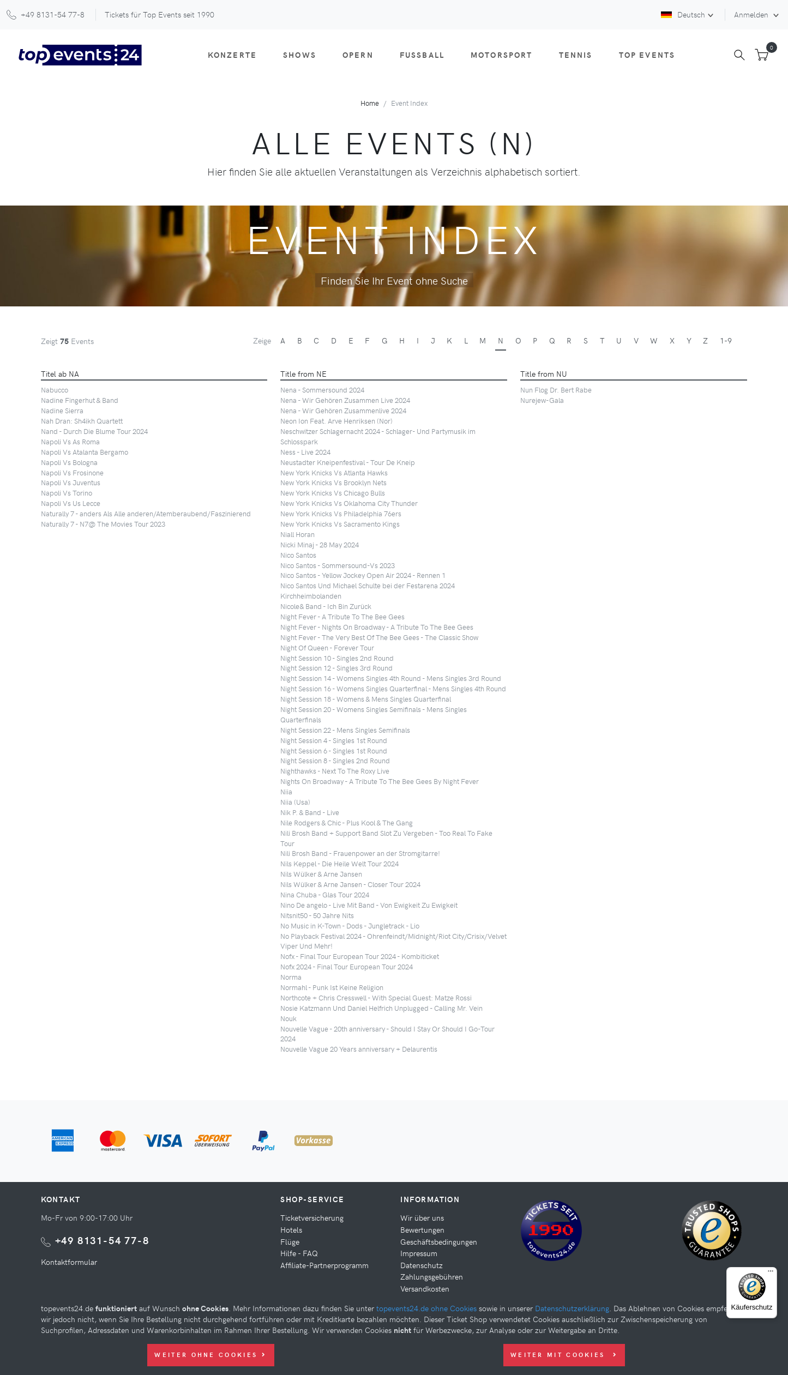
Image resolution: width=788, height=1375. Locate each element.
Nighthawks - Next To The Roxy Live (334, 770)
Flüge (289, 1241)
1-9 (726, 340)
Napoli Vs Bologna (69, 462)
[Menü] (770, 1273)
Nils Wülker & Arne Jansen (321, 873)
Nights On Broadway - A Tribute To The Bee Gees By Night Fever (379, 781)
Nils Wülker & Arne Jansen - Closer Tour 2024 (350, 884)
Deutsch (683, 14)
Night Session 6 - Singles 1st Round (333, 750)
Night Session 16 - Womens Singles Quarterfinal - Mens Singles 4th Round (393, 688)
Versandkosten (424, 1288)
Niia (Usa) (295, 801)
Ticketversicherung (312, 1217)
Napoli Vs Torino (66, 492)
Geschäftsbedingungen (438, 1241)
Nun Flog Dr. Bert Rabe (556, 389)
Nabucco (54, 389)
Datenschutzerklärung (572, 1307)
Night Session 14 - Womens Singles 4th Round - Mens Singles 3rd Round (390, 678)
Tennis (576, 54)
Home (369, 102)
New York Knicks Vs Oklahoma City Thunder (349, 503)
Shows (299, 54)
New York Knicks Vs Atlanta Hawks (334, 472)
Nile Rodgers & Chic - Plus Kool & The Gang (346, 822)
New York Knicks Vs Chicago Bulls (332, 492)
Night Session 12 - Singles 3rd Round (336, 667)
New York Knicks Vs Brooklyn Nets (333, 482)
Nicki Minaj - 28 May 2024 (319, 544)
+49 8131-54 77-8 (102, 1240)
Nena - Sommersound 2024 (322, 389)
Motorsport (502, 54)
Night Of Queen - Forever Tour (327, 647)
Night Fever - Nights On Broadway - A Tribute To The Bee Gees (376, 626)
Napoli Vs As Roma (70, 441)
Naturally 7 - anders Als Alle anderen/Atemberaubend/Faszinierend (146, 513)
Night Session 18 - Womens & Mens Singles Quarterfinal (365, 698)
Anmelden (752, 14)
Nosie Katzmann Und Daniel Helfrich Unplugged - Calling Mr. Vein (381, 1007)
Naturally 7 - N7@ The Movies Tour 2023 (103, 523)
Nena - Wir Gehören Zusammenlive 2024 (343, 410)
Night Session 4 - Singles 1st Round (333, 740)
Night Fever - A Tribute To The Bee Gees (342, 616)
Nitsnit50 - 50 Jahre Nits (317, 915)
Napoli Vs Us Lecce (70, 503)
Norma (291, 976)
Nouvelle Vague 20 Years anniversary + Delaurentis (358, 1048)
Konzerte (232, 54)
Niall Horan (297, 534)
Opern (358, 54)
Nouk (288, 1018)
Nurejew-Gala (542, 400)
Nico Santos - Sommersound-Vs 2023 (337, 565)
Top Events (647, 54)
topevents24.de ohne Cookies (426, 1307)
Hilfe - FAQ (299, 1252)
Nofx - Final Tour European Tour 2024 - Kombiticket (359, 956)
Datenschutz (421, 1264)
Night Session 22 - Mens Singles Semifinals (345, 729)
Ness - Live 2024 (305, 451)
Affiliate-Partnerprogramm (324, 1264)
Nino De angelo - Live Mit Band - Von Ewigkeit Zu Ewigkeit (369, 904)
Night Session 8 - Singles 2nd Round (335, 760)
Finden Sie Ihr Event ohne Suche (394, 280)
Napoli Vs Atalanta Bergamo (84, 451)
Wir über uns (422, 1217)
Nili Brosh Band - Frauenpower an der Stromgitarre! (360, 853)
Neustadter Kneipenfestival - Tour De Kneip (347, 462)
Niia (286, 791)
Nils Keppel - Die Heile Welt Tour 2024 (339, 863)
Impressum (418, 1252)
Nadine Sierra (62, 410)
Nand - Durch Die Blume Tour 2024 (94, 431)
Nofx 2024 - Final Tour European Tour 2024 (346, 966)
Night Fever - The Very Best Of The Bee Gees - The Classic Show (379, 637)
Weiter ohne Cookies (210, 1354)
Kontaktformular (69, 1261)
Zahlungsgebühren (431, 1276)
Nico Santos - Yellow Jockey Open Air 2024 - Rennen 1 (363, 575)
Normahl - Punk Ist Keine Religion (331, 987)
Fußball (422, 54)
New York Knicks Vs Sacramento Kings (340, 523)
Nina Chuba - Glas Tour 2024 (324, 894)
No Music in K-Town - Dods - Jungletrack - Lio (349, 925)
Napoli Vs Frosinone (72, 472)
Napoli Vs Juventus (70, 482)
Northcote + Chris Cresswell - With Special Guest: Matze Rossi (376, 997)
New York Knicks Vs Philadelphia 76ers (340, 513)
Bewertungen (422, 1229)
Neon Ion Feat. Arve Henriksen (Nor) (336, 420)
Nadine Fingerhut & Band (79, 400)
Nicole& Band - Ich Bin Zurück (325, 606)
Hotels (291, 1229)
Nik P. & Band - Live (309, 812)
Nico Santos (298, 554)
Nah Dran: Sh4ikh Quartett (82, 420)
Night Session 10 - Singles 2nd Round (337, 657)
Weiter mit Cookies (564, 1354)
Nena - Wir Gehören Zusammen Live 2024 (345, 400)
